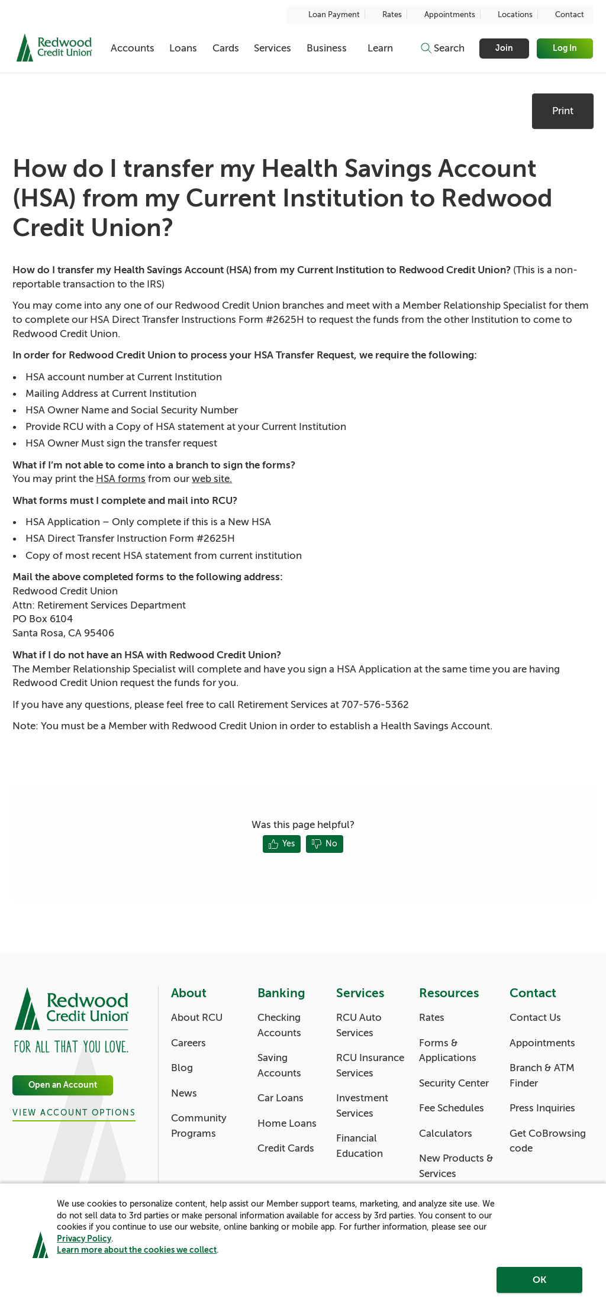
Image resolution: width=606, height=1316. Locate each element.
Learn (380, 48)
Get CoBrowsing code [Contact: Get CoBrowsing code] (548, 1141)
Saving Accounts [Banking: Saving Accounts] (279, 1065)
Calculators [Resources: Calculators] (445, 1133)
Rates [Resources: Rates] (431, 1017)
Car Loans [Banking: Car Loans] (280, 1098)
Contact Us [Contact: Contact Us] (535, 1017)
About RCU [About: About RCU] (197, 1017)
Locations (509, 15)
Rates (386, 15)
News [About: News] (184, 1093)
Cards (225, 48)
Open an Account (62, 1085)
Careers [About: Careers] (188, 1043)
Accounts (132, 48)
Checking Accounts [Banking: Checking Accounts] (279, 1025)
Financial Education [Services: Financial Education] (359, 1146)
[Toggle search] (442, 48)
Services (272, 48)
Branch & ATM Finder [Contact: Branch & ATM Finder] (542, 1075)
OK (539, 1288)
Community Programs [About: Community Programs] (199, 1126)
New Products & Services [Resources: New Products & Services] (456, 1166)
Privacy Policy (84, 1247)
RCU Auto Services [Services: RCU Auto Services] (359, 1025)
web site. (212, 478)
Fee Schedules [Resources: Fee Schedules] (451, 1108)
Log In (565, 48)
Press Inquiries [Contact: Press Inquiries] (542, 1108)
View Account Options (74, 1112)
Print (562, 111)
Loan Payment (328, 15)
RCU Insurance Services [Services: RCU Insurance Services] (370, 1065)
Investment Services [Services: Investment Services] (362, 1105)
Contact (563, 15)
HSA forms (121, 478)
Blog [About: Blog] (182, 1068)
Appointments (443, 15)
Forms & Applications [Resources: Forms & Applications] (447, 1050)
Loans (183, 48)
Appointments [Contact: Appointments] (542, 1043)
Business (327, 48)
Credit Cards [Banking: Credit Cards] (285, 1148)
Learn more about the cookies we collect (137, 1258)
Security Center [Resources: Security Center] (454, 1083)
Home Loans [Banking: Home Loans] (287, 1123)
